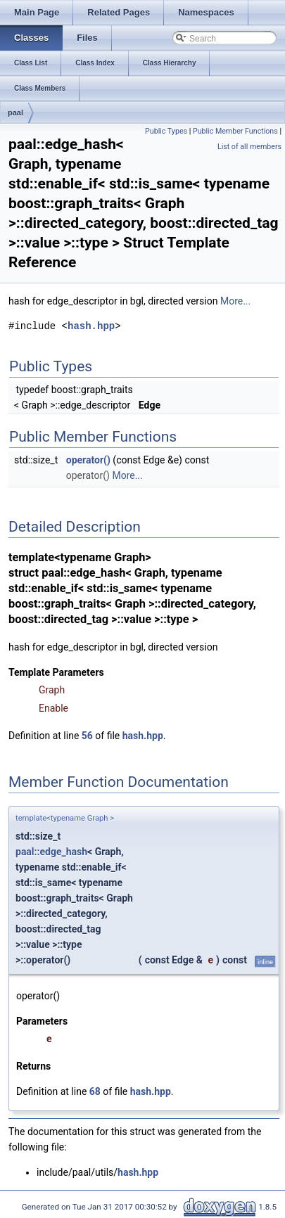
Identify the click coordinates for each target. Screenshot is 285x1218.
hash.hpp (91, 326)
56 (87, 735)
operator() (88, 460)
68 (95, 1091)
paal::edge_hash (51, 851)
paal (15, 112)
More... (235, 301)
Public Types (166, 131)
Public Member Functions (235, 131)
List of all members (249, 146)
